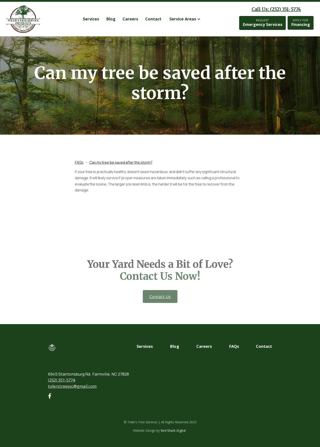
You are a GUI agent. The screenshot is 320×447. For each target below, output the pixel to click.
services (91, 19)
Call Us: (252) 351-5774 (276, 9)
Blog (110, 19)
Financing (300, 22)
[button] (185, 19)
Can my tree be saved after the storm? (120, 162)
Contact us (160, 304)
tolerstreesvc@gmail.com (72, 386)
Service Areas (182, 19)
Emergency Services (262, 22)
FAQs (79, 162)
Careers (130, 19)
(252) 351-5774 (61, 380)
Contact (153, 19)
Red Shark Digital (173, 430)
